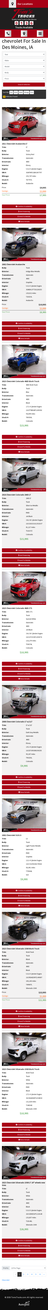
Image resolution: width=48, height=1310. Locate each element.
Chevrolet (5, 1280)
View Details (24, 221)
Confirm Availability (24, 206)
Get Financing (24, 211)
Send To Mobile (24, 216)
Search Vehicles (24, 84)
